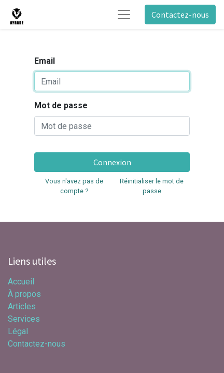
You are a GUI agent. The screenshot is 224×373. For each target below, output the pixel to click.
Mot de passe (61, 105)
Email (44, 61)
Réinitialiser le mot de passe (152, 186)
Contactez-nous (180, 14)
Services (24, 319)
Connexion (112, 162)
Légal (18, 331)
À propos (24, 294)
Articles (22, 306)
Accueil (21, 281)
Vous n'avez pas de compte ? (74, 186)
